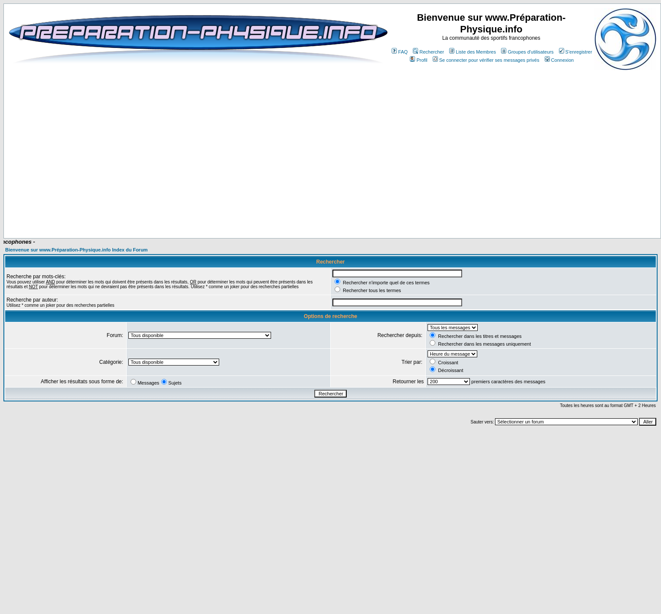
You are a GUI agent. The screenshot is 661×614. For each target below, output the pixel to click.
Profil (418, 60)
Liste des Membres (472, 51)
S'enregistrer (575, 51)
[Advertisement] (321, 212)
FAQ (400, 51)
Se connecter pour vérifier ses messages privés (486, 60)
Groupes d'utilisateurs (527, 51)
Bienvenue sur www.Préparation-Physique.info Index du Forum (76, 249)
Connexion (559, 60)
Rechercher (428, 51)
